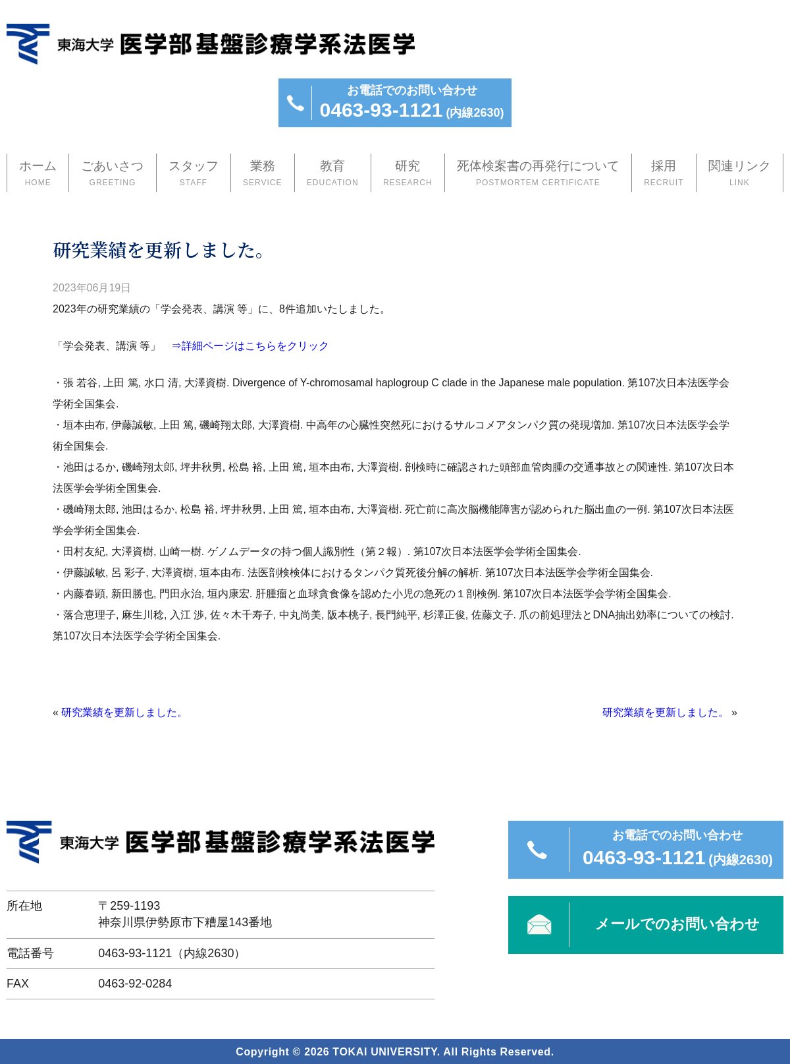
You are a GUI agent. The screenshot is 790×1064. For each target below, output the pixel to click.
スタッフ (193, 174)
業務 (263, 174)
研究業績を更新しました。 (124, 711)
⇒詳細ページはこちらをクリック (250, 344)
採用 (664, 174)
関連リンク (739, 174)
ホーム (38, 174)
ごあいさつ (112, 174)
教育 (333, 174)
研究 (408, 174)
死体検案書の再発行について (538, 174)
